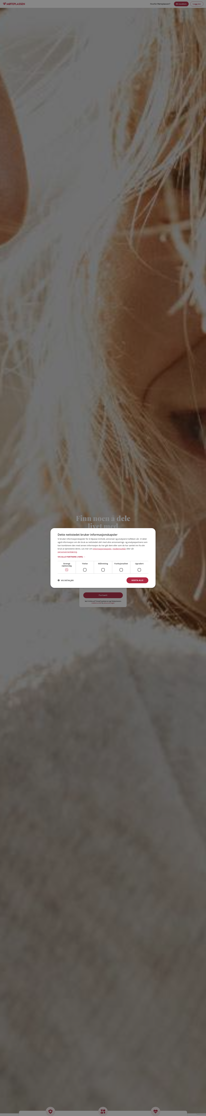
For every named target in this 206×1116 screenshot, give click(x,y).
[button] (103, 557)
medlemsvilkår (119, 548)
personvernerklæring (67, 552)
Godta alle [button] (137, 580)
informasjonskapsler (102, 548)
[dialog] (103, 558)
